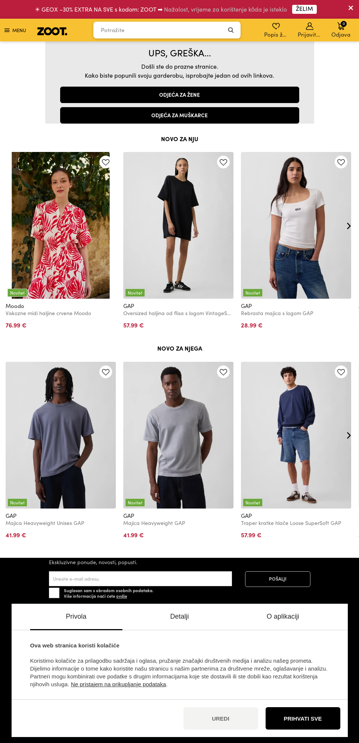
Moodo (15, 306)
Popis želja (276, 30)
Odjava (340, 29)
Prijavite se (310, 30)
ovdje (121, 596)
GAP (128, 306)
